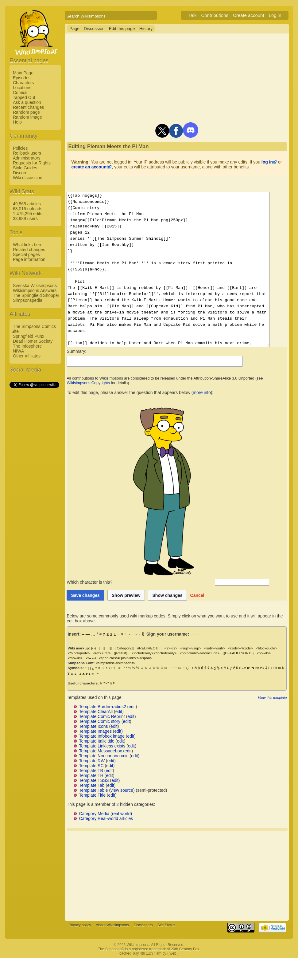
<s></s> (170, 648)
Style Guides (25, 167)
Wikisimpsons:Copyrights (88, 383)
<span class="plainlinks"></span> (107, 658)
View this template (279, 698)
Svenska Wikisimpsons (35, 285)
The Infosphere (27, 346)
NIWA (18, 351)
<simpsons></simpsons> (115, 663)
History (146, 28)
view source (121, 790)
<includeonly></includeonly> (153, 653)
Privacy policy (79, 925)
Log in (282, 15)
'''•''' (106, 683)
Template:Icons (93, 726)
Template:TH (91, 775)
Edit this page (122, 28)
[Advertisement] (34, 481)
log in (267, 162)
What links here (27, 244)
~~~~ (195, 634)
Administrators (26, 158)
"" (184, 668)
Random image (27, 117)
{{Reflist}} (121, 653)
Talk (200, 15)
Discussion (94, 28)
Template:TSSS (94, 780)
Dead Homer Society (32, 341)
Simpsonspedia (27, 300)
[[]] (110, 648)
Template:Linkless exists (102, 745)
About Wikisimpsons (112, 925)
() (187, 668)
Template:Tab (91, 785)
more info (202, 392)
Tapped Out (24, 97)
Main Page (23, 72)
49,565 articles (27, 203)
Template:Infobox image (102, 736)
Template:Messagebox (100, 750)
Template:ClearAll (96, 711)
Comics (20, 92)
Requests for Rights (32, 162)
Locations (22, 87)
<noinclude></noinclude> (199, 653)
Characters (23, 82)
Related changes (29, 249)
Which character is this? (140, 582)
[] (104, 648)
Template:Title (92, 795)
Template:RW (92, 760)
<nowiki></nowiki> (271, 653)
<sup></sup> (190, 648)
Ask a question (27, 102)
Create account (256, 15)
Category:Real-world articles (106, 818)
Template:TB (91, 770)
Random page (26, 112)
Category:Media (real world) (105, 813)
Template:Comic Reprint (102, 716)
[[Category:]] (124, 648)
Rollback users (27, 153)
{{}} (93, 648)
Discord (20, 172)
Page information (29, 259)
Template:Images (95, 731)
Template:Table (93, 790)
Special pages (26, 254)
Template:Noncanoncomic (103, 755)
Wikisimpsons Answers (34, 290)
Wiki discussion (27, 177)
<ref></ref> (102, 653)
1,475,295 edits (27, 213)
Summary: (76, 351)
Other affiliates (27, 355)
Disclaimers (143, 925)
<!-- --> (73, 658)
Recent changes (28, 107)
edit (132, 706)
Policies (20, 148)
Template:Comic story (99, 721)
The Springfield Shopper (36, 295)
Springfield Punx (28, 336)
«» (180, 668)
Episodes (22, 77)
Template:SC (91, 765)
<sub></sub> (214, 648)
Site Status (166, 925)
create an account (89, 166)
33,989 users (25, 218)
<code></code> (240, 648)
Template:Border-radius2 (102, 706)
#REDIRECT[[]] (149, 648)
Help (17, 122)
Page (74, 28)
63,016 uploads (27, 208)
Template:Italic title (96, 741)
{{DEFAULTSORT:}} (238, 653)
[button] (197, 595)
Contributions (222, 15)
